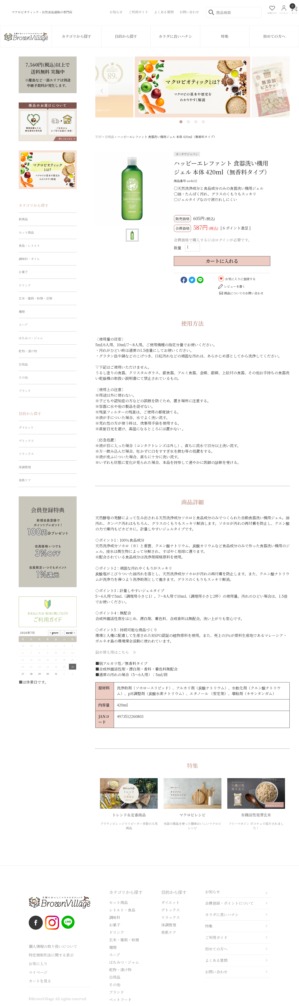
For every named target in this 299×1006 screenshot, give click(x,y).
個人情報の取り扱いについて (53, 946)
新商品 (23, 219)
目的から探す (126, 36)
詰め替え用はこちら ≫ (115, 652)
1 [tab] (180, 121)
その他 (23, 377)
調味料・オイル (29, 259)
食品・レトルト (29, 245)
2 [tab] (188, 121)
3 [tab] (195, 121)
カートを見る (40, 981)
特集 (224, 36)
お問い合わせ (216, 971)
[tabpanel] (192, 86)
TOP (98, 136)
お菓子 (23, 272)
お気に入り (38, 963)
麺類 (22, 311)
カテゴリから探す (76, 36)
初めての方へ (274, 36)
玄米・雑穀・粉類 (124, 939)
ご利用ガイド (216, 937)
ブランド (25, 390)
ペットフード (120, 999)
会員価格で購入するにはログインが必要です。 (213, 240)
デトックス (26, 440)
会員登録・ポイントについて (229, 903)
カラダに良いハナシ (175, 36)
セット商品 (26, 232)
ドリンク (25, 285)
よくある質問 (216, 960)
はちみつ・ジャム (31, 338)
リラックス (26, 454)
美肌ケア (25, 480)
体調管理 (25, 467)
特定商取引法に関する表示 (51, 955)
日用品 (109, 136)
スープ (23, 324)
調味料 (114, 917)
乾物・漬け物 (28, 351)
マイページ (38, 972)
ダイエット (26, 427)
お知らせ (212, 891)
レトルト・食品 (122, 910)
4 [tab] (203, 121)
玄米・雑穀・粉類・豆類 (35, 298)
